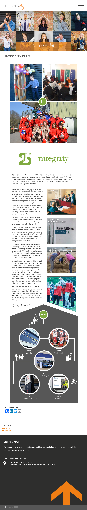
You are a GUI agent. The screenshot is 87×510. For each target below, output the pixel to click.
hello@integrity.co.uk (18, 458)
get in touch (61, 447)
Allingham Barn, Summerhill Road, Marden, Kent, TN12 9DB (33, 464)
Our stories (7, 428)
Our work (6, 431)
